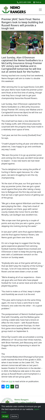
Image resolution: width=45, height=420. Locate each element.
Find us (37, 2)
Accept (5, 416)
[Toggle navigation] (40, 9)
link (10, 381)
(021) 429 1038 (24, 2)
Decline (14, 416)
